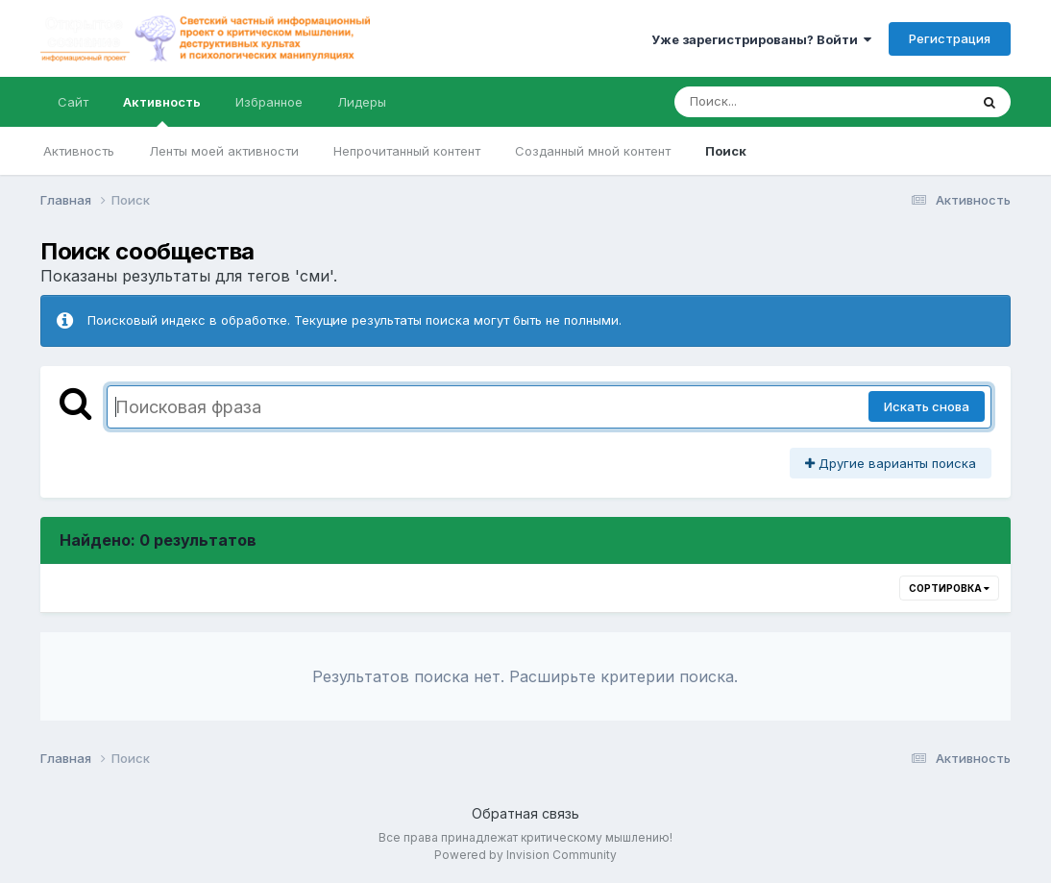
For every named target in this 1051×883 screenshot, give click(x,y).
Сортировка (949, 588)
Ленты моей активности (224, 151)
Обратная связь (525, 813)
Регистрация (949, 38)
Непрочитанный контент (406, 151)
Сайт (73, 102)
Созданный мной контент (593, 151)
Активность (162, 110)
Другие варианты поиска (890, 463)
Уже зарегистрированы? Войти (761, 39)
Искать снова (926, 406)
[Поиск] (784, 101)
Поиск (725, 151)
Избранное (269, 102)
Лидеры (361, 102)
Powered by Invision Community (525, 854)
